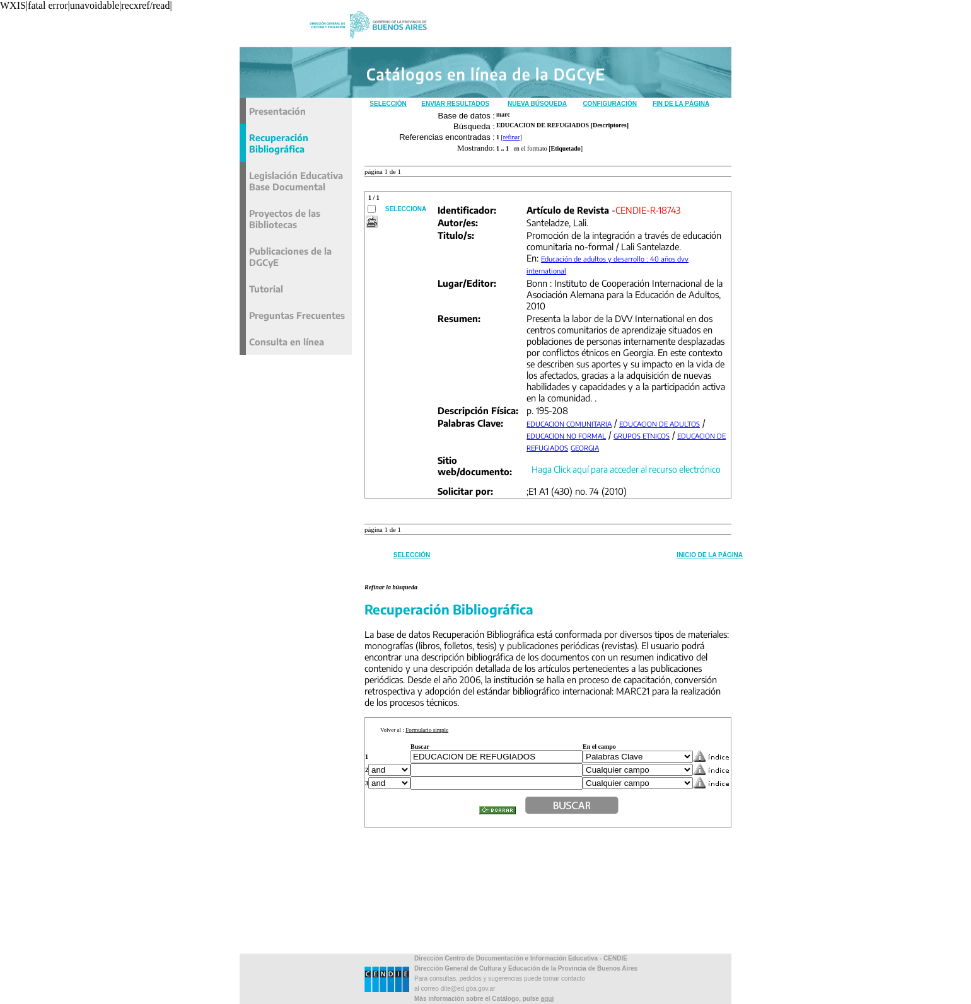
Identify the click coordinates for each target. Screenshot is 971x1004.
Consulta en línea (286, 341)
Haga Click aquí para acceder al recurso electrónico (626, 469)
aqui (547, 998)
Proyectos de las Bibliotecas (284, 218)
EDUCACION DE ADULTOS (659, 424)
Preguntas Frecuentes (297, 315)
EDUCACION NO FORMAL (566, 436)
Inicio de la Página (710, 554)
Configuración (610, 103)
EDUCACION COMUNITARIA (569, 424)
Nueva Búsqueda (537, 103)
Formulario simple (426, 730)
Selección (387, 103)
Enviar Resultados (455, 103)
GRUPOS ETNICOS (641, 436)
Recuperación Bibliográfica (278, 143)
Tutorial (266, 288)
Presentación (277, 111)
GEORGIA (585, 448)
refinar (511, 137)
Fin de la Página (681, 103)
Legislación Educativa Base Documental (296, 181)
